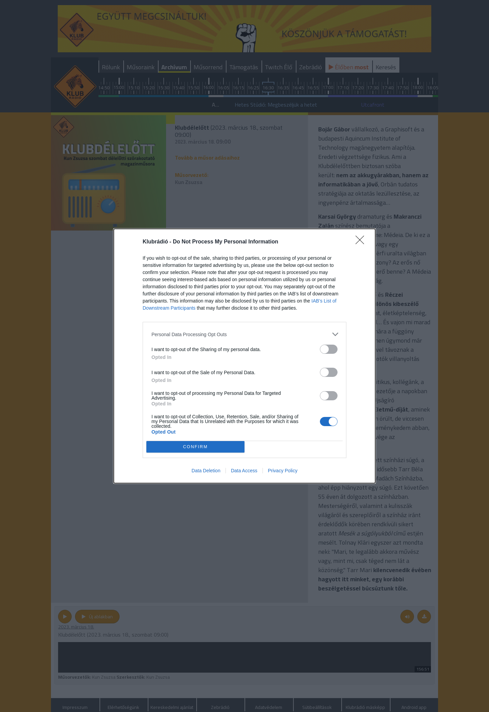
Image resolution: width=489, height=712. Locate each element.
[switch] (329, 349)
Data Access (244, 470)
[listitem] (244, 334)
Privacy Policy (282, 470)
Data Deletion (206, 470)
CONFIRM (195, 447)
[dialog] (244, 356)
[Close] (362, 242)
